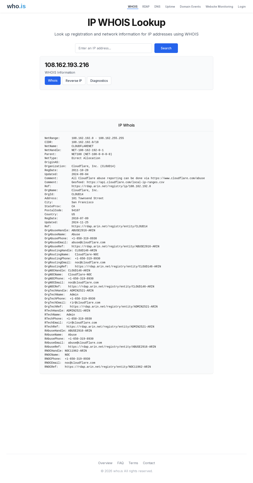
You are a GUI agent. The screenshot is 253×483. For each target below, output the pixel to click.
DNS (157, 6)
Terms (133, 463)
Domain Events (190, 6)
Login (242, 6)
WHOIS (133, 6)
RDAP (146, 6)
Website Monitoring (219, 6)
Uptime (170, 6)
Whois (52, 80)
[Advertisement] (126, 105)
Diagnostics (99, 81)
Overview (105, 463)
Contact (149, 463)
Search (166, 48)
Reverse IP (74, 81)
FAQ (120, 463)
